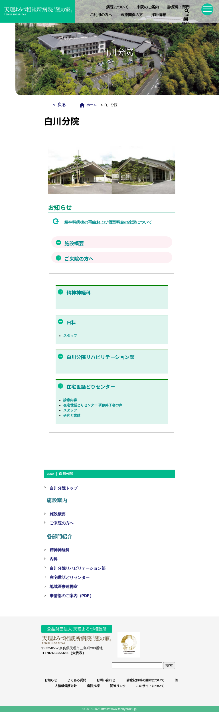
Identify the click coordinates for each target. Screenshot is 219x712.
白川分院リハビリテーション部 (78, 568)
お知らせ (50, 680)
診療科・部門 (178, 7)
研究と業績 (71, 415)
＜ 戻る (59, 104)
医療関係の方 (132, 15)
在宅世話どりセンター (70, 577)
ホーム (89, 105)
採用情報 (158, 15)
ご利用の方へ (101, 15)
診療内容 (70, 400)
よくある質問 (76, 680)
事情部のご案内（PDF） (72, 595)
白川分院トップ (64, 488)
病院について (117, 7)
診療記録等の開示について (145, 680)
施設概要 (58, 514)
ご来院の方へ (62, 523)
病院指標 (93, 685)
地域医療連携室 (64, 586)
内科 (54, 559)
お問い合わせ (105, 680)
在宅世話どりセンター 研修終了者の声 (92, 405)
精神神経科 (60, 549)
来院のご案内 (148, 7)
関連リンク (118, 685)
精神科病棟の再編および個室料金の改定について (108, 222)
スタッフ (70, 336)
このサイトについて (150, 685)
